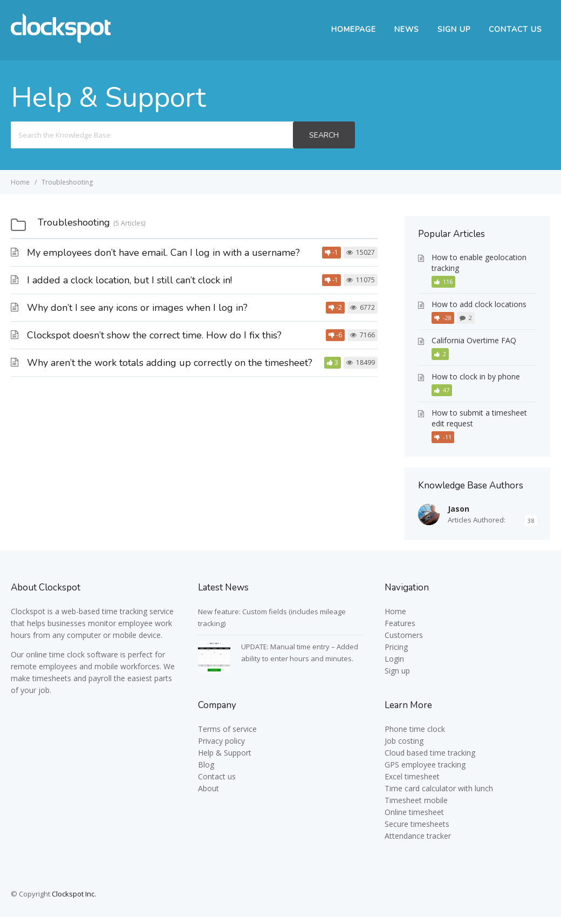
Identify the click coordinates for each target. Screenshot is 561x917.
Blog (206, 764)
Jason (458, 509)
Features (400, 623)
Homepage (353, 29)
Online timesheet (414, 812)
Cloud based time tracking (430, 753)
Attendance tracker (418, 836)
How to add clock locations (479, 304)
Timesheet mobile (416, 800)
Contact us (217, 776)
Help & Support (224, 753)
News (406, 29)
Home (395, 611)
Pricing (396, 647)
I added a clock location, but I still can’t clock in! (129, 280)
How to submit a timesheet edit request (479, 418)
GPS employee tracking (425, 764)
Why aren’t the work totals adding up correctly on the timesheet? (169, 362)
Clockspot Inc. (74, 894)
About (208, 788)
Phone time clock (415, 729)
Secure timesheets (417, 824)
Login (394, 659)
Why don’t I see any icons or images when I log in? (137, 307)
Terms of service (227, 729)
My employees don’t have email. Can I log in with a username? (163, 252)
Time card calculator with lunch (439, 788)
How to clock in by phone (476, 376)
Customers (404, 635)
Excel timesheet (412, 776)
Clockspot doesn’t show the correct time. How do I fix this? (154, 335)
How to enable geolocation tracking (479, 262)
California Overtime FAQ (474, 340)
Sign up (453, 29)
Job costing (404, 741)
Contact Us (515, 29)
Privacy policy (221, 741)
